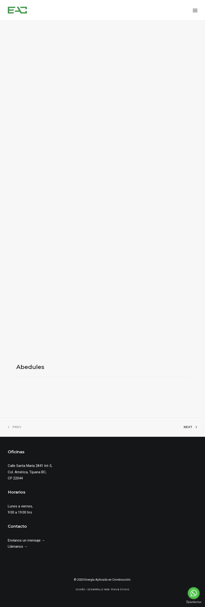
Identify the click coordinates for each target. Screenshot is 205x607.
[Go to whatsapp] (194, 593)
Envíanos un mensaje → (26, 540)
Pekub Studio (120, 589)
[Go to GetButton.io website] (193, 602)
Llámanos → (18, 546)
